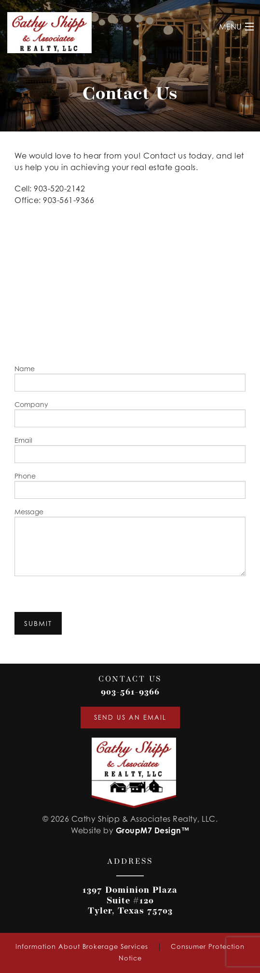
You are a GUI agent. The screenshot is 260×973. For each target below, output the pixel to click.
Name (130, 378)
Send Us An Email (130, 717)
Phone (130, 485)
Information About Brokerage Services (81, 946)
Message (130, 542)
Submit (38, 623)
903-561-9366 (130, 692)
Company (130, 413)
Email (130, 449)
